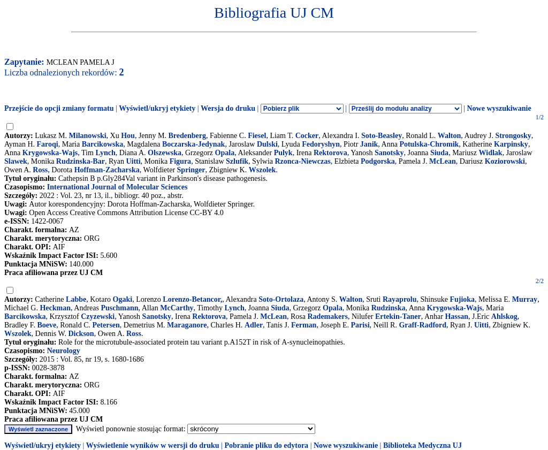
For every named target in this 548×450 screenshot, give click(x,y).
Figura (180, 161)
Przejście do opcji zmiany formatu (59, 108)
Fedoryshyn (321, 144)
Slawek (15, 161)
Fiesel (257, 136)
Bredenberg (188, 136)
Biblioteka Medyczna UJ (422, 445)
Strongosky (513, 136)
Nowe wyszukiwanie (499, 108)
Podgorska (378, 161)
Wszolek (262, 170)
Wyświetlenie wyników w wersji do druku (152, 445)
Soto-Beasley (381, 136)
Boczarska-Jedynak (193, 144)
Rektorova (330, 153)
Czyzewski (98, 316)
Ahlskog (504, 316)
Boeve (46, 325)
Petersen (106, 325)
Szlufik (237, 161)
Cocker (307, 136)
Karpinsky (511, 144)
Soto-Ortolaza (280, 299)
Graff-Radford (422, 325)
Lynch (105, 153)
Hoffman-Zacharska (107, 170)
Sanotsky (389, 153)
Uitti (133, 161)
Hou (128, 136)
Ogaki (123, 299)
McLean (442, 161)
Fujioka (462, 299)
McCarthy (176, 308)
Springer (191, 170)
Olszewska (164, 153)
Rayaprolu (400, 299)
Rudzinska (388, 308)
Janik (369, 144)
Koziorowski (505, 161)
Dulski (267, 144)
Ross (40, 170)
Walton (449, 136)
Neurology (63, 351)
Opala (225, 153)
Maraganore (187, 325)
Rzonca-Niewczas (302, 161)
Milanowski (87, 136)
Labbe (76, 299)
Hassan (456, 316)
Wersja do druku (228, 108)
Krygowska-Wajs (50, 153)
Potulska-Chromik (429, 144)
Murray (524, 299)
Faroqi (47, 144)
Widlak (491, 153)
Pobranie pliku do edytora (266, 445)
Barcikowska (103, 144)
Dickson (81, 334)
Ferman (303, 325)
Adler (254, 325)
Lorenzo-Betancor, (192, 299)
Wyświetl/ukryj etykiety (157, 108)
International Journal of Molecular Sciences (117, 187)
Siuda (439, 153)
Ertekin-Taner (398, 316)
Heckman (55, 308)
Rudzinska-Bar (80, 161)
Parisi (360, 325)
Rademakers (328, 316)
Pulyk (283, 153)
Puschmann (119, 308)
